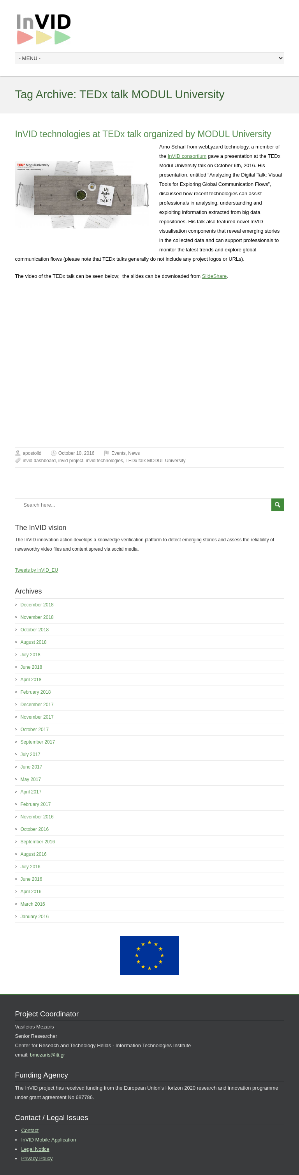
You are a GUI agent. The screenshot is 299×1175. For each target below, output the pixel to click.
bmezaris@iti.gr (47, 1055)
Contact (30, 1130)
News (134, 453)
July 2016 (30, 866)
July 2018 (30, 654)
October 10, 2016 (76, 453)
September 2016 (37, 842)
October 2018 (34, 630)
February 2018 (35, 692)
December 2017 (36, 704)
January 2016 (34, 916)
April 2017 (30, 792)
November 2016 (36, 817)
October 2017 (34, 729)
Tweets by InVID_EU (36, 570)
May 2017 (30, 779)
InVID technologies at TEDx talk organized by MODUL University (143, 134)
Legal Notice (35, 1149)
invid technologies (104, 460)
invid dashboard (39, 460)
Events (118, 453)
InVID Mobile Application (48, 1140)
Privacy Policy (37, 1158)
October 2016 (34, 829)
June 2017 (31, 767)
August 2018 (33, 642)
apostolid (32, 453)
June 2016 (31, 879)
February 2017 (35, 804)
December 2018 (36, 605)
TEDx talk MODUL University (155, 460)
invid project (70, 460)
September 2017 (37, 742)
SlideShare (214, 276)
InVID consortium (187, 156)
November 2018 (36, 617)
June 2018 (31, 667)
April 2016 (30, 891)
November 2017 (36, 717)
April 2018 (30, 679)
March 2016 (32, 904)
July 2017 (30, 754)
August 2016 (33, 854)
